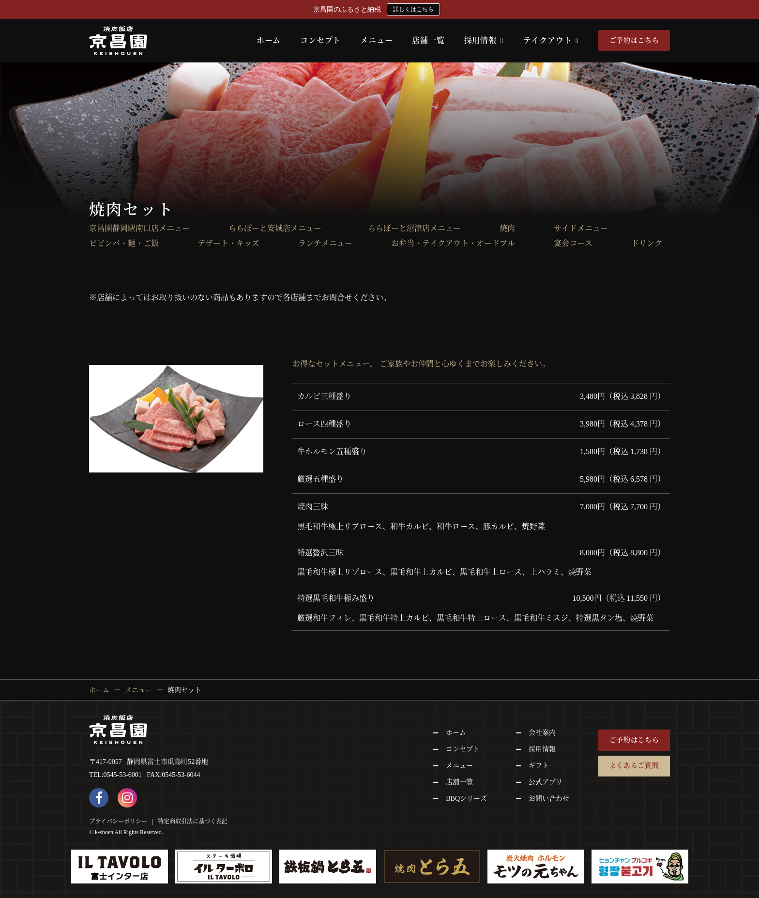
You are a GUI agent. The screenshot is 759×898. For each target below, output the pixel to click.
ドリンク (646, 243)
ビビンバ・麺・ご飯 (124, 243)
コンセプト (320, 40)
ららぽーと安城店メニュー (278, 228)
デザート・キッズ (228, 243)
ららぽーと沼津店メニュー (414, 228)
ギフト (539, 765)
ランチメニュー (325, 243)
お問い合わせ (549, 798)
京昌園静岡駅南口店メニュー (139, 228)
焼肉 (507, 228)
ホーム (269, 40)
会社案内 (542, 732)
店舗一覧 (428, 40)
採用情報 (484, 40)
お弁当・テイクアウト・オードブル (453, 243)
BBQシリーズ (466, 798)
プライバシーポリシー (118, 821)
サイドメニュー (581, 228)
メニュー (376, 40)
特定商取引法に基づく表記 (193, 821)
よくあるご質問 (634, 765)
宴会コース (573, 243)
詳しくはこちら (413, 9)
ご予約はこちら (634, 40)
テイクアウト (551, 40)
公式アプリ (545, 782)
